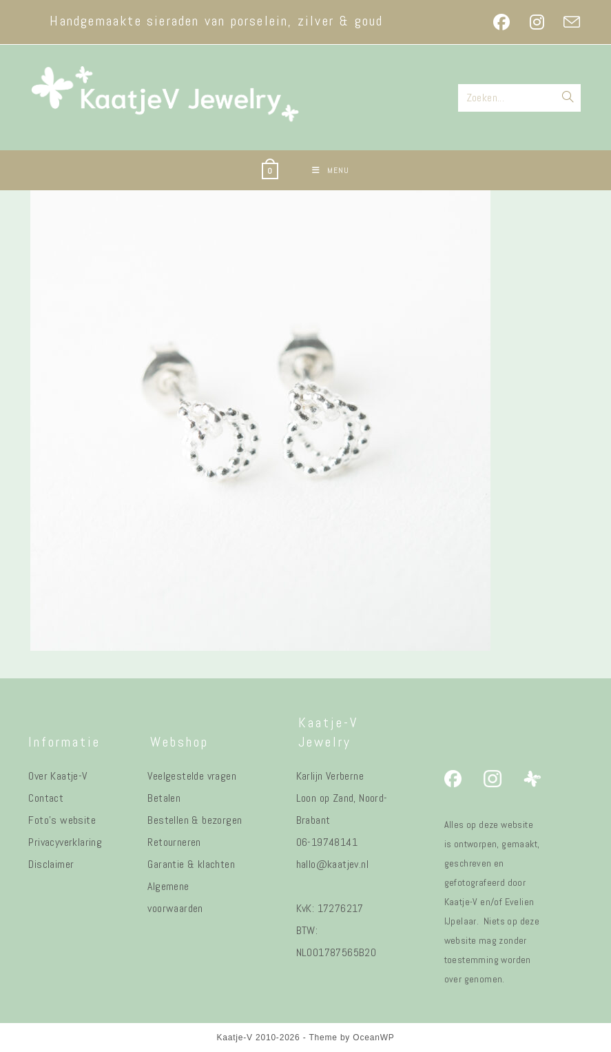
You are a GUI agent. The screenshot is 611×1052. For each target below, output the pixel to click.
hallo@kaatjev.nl (332, 864)
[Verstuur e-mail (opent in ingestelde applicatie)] (567, 22)
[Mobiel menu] (330, 170)
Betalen (163, 798)
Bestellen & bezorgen (194, 820)
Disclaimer (51, 864)
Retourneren (173, 842)
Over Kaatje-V (57, 776)
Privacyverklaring (65, 842)
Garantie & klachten (191, 864)
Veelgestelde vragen (191, 776)
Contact (45, 798)
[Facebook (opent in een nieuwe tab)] (501, 22)
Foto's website (62, 820)
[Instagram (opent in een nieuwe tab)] (537, 22)
